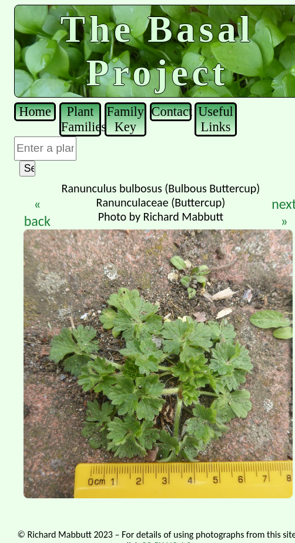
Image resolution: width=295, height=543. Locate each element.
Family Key (125, 119)
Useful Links (215, 119)
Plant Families (81, 119)
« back (37, 212)
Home (35, 111)
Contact (172, 111)
